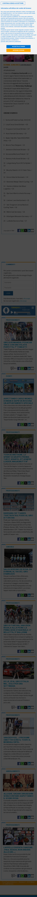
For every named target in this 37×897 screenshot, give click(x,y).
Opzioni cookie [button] (18, 50)
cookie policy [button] (16, 15)
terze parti (24, 16)
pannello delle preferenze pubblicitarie (11, 41)
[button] (13, 3)
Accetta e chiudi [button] (18, 46)
